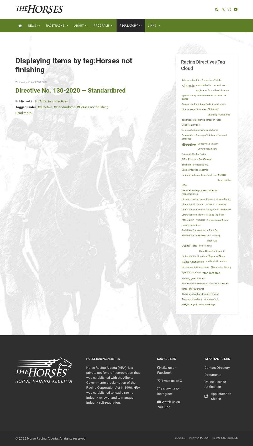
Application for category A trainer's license (204, 104)
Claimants (213, 109)
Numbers (200, 220)
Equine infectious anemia (195, 169)
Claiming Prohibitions (219, 114)
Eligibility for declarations (195, 164)
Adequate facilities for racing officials (201, 80)
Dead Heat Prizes (191, 125)
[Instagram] (229, 9)
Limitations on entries (193, 214)
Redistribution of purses (194, 256)
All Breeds (188, 85)
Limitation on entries (215, 204)
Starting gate (188, 278)
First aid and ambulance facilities (199, 175)
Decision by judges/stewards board (200, 130)
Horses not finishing (93, 107)
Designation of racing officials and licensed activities (204, 137)
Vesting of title (211, 299)
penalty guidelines (191, 225)
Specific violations (191, 272)
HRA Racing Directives (51, 101)
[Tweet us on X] (169, 381)
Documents (212, 375)
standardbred (65, 107)
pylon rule (212, 240)
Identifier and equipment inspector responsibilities (200, 192)
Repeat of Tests (216, 256)
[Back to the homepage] (39, 9)
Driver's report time (208, 149)
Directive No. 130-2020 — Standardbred (70, 90)
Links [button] (154, 25)
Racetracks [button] (57, 25)
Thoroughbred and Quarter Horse (200, 294)
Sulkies (201, 278)
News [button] (34, 25)
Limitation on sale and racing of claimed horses (206, 209)
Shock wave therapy (221, 267)
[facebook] (216, 9)
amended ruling (204, 85)
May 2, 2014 (188, 220)
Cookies (180, 437)
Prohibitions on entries (193, 235)
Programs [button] (103, 25)
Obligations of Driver (217, 220)
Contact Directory (217, 368)
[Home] (20, 25)
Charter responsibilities (194, 109)
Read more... (24, 113)
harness (222, 175)
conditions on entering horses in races (201, 119)
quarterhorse (205, 245)
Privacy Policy (198, 437)
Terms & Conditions (225, 437)
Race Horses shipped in (212, 251)
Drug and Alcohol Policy (194, 154)
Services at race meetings (195, 267)
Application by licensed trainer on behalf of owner (204, 97)
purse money (213, 235)
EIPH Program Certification (197, 159)
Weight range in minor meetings (198, 304)
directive (46, 107)
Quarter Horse (189, 245)
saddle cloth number (216, 261)
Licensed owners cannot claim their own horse (206, 199)
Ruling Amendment (193, 261)
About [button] (81, 25)
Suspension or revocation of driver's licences (205, 283)
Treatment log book (192, 299)
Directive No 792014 (208, 143)
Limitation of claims (192, 204)
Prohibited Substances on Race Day (200, 230)
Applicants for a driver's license (212, 90)
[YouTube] (236, 9)
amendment (220, 85)
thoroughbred (196, 288)
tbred (184, 288)
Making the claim (215, 214)
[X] (223, 9)
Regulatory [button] (131, 25)
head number (225, 180)
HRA (184, 185)
